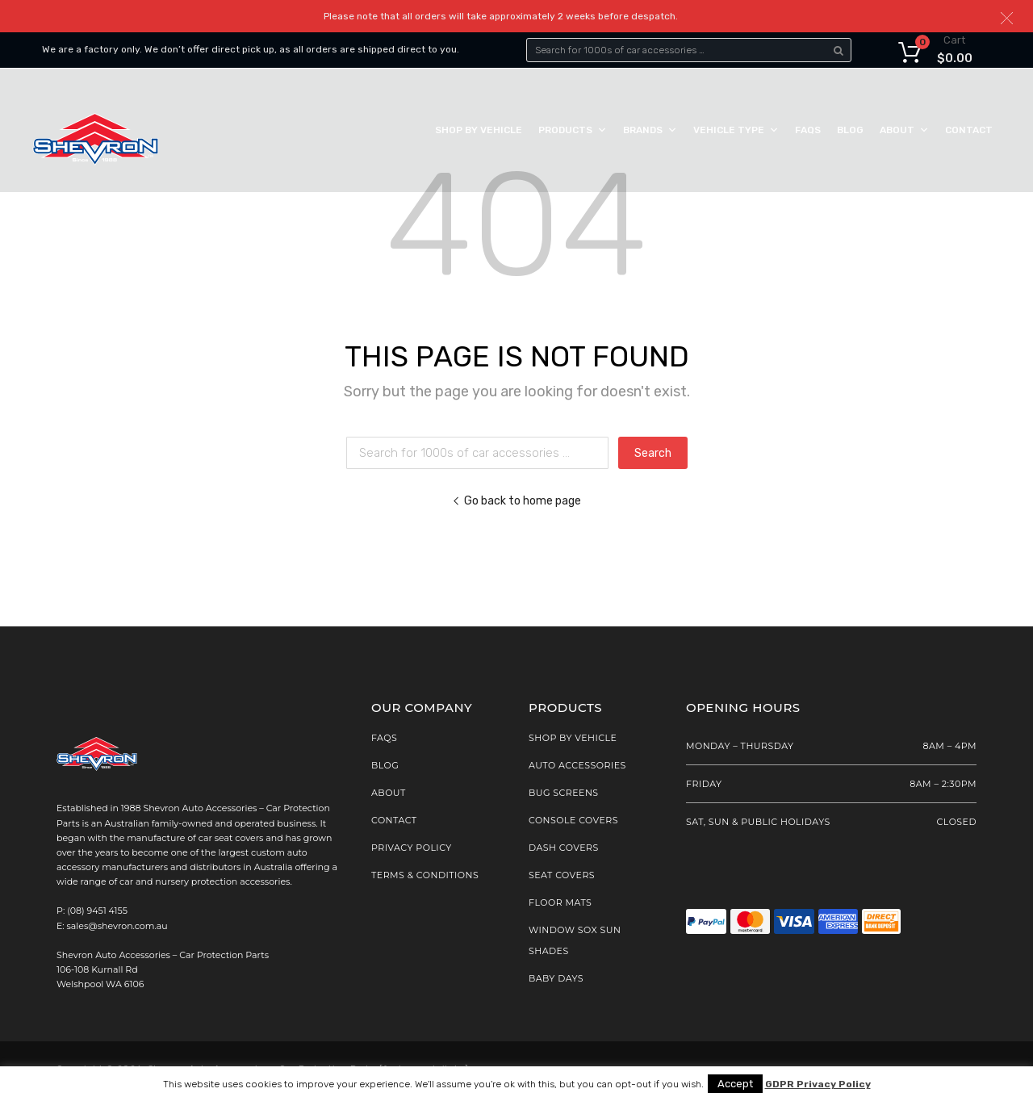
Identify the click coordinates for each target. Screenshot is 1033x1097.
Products (572, 130)
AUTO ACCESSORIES (577, 765)
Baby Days (556, 978)
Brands (650, 130)
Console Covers (573, 820)
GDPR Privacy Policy (818, 1084)
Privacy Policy (411, 847)
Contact (969, 130)
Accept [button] (735, 1084)
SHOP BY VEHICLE (573, 737)
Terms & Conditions (425, 875)
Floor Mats (560, 902)
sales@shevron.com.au (117, 926)
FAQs (808, 130)
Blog (850, 130)
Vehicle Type (736, 130)
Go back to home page (516, 500)
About (904, 130)
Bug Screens (564, 792)
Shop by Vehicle (478, 130)
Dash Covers (564, 847)
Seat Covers (562, 875)
